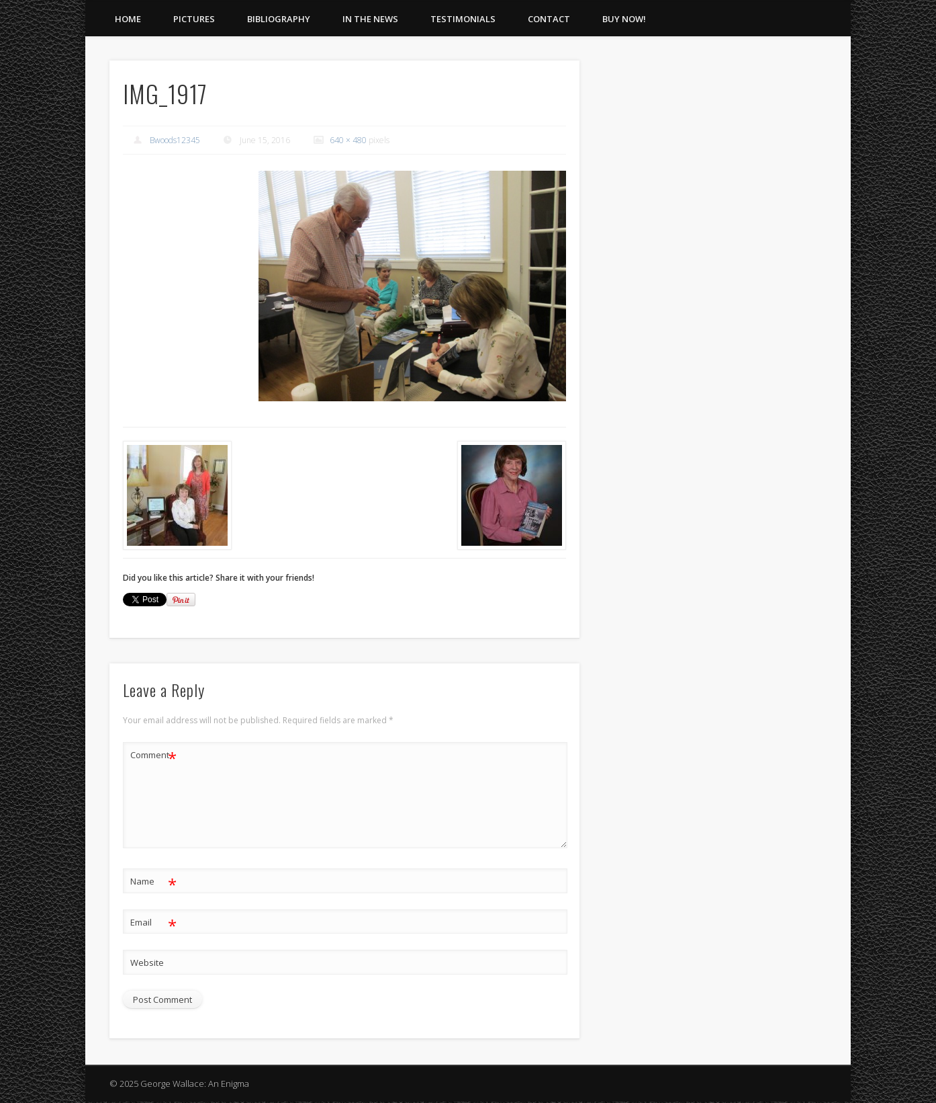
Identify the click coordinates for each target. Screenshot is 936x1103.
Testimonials (463, 19)
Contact (549, 19)
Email (153, 922)
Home (128, 19)
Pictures (194, 19)
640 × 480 (348, 140)
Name (153, 881)
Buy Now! (624, 19)
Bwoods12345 (175, 140)
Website (147, 962)
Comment (153, 755)
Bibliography (278, 19)
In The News (370, 19)
